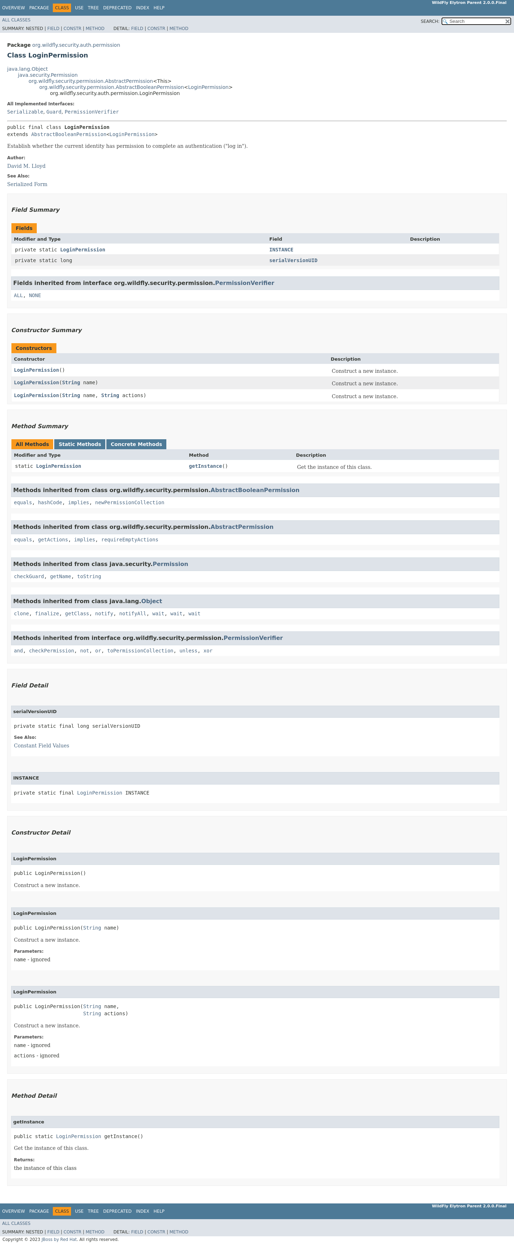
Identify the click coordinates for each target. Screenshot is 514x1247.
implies (78, 502)
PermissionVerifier (92, 112)
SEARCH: (430, 21)
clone (21, 613)
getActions (53, 539)
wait (158, 613)
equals (23, 502)
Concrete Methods (136, 444)
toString (89, 576)
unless (189, 650)
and (18, 650)
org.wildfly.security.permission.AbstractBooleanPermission (111, 87)
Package (39, 7)
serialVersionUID (293, 260)
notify (104, 613)
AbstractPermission (242, 527)
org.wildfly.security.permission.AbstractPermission (91, 81)
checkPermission (51, 650)
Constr (72, 28)
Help (159, 7)
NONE (35, 295)
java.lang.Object (27, 69)
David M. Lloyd (26, 166)
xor (207, 650)
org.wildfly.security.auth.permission (76, 45)
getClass (77, 613)
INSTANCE (281, 249)
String (71, 382)
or (98, 650)
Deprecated (117, 7)
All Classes (16, 19)
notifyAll (132, 613)
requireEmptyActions (129, 539)
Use (79, 7)
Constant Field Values (41, 745)
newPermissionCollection (130, 502)
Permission (170, 564)
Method (95, 28)
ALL (18, 295)
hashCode (50, 502)
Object (151, 601)
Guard (53, 112)
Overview (13, 7)
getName (60, 576)
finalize (47, 613)
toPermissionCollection (140, 650)
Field (53, 28)
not (84, 650)
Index (143, 7)
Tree (93, 7)
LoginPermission (208, 87)
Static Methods (80, 444)
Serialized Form (27, 184)
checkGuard (29, 576)
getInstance (205, 466)
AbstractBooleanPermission (68, 134)
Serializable (25, 112)
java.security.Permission (48, 75)
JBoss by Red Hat (59, 1239)
